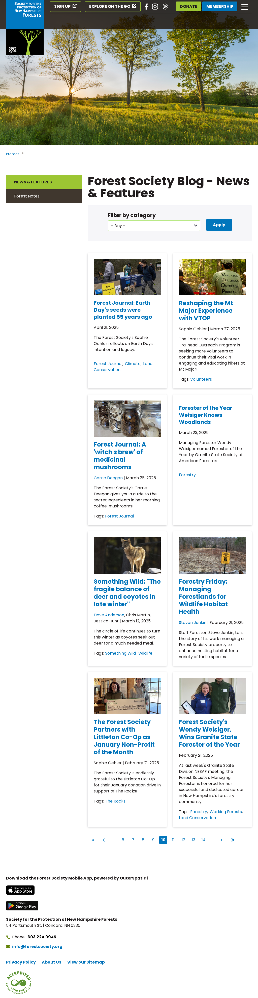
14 (205, 839)
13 (195, 839)
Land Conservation (197, 818)
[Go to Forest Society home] (25, 27)
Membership (219, 6)
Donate (188, 6)
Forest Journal (108, 364)
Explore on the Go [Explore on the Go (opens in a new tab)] (109, 6)
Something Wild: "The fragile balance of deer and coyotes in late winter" (127, 592)
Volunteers (201, 379)
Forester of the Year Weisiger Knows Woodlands (205, 415)
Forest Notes (27, 196)
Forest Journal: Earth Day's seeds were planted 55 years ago (123, 310)
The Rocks (115, 801)
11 (174, 839)
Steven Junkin (192, 622)
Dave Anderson (109, 615)
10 (164, 840)
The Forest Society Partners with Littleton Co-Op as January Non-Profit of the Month (124, 737)
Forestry (187, 475)
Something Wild (120, 653)
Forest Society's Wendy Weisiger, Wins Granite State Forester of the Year (209, 733)
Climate (133, 364)
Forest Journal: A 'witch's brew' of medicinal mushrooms (120, 455)
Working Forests (226, 812)
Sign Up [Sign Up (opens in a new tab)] (62, 6)
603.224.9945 (41, 937)
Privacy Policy (21, 962)
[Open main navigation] (244, 6)
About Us (51, 962)
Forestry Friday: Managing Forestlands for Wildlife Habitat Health (203, 596)
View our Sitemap (86, 962)
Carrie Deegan (108, 478)
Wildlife (145, 653)
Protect (12, 153)
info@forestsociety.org (37, 946)
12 (184, 839)
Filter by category (132, 215)
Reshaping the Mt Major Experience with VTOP (206, 310)
